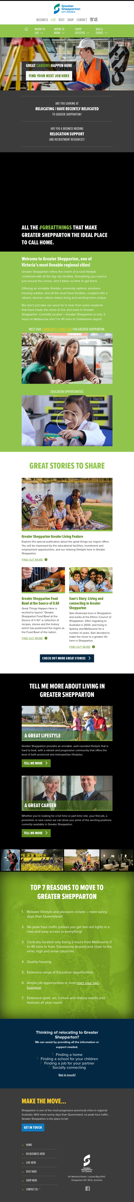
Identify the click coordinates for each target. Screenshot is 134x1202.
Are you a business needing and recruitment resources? (67, 134)
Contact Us (32, 1189)
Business (42, 19)
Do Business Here (35, 1153)
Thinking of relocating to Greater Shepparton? (67, 1053)
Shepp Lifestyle (82, 31)
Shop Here (31, 1180)
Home (29, 1144)
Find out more (35, 559)
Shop (70, 19)
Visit (61, 19)
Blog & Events (102, 31)
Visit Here (31, 1171)
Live (53, 19)
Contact (82, 19)
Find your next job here (49, 76)
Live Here (31, 1162)
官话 (94, 19)
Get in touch (33, 1127)
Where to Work (59, 31)
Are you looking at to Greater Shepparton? (67, 109)
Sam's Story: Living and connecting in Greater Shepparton (86, 603)
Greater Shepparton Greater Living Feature (52, 536)
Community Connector (57, 329)
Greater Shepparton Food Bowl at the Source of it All (40, 600)
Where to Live (40, 31)
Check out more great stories (67, 658)
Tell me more (36, 763)
